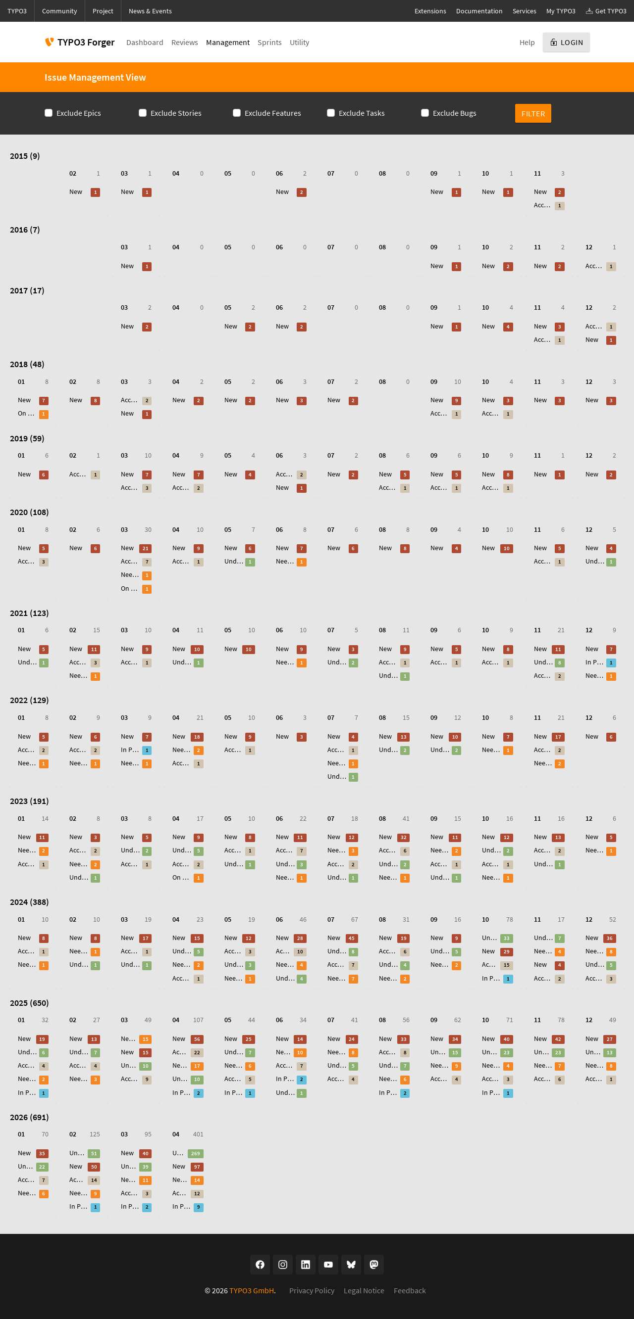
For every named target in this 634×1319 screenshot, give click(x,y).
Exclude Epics (78, 113)
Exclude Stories (176, 113)
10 (485, 173)
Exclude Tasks (362, 113)
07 (330, 173)
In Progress (595, 662)
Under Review (234, 561)
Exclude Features (273, 113)
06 (279, 173)
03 (124, 173)
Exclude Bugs (454, 113)
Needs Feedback (130, 574)
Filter (533, 113)
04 (175, 173)
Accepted (543, 205)
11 (537, 173)
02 (72, 173)
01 (21, 381)
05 (227, 173)
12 (588, 247)
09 (433, 173)
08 (382, 173)
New (75, 192)
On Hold (27, 413)
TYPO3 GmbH (251, 1290)
